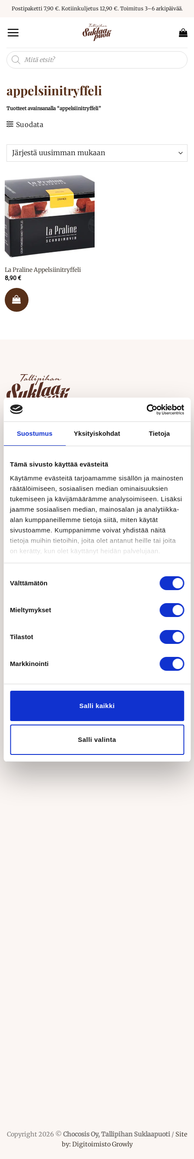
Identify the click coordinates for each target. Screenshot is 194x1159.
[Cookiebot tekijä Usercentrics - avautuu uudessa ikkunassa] (146, 409)
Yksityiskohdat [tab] (97, 433)
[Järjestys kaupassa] (97, 153)
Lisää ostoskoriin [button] (17, 300)
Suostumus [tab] (35, 433)
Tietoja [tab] (159, 433)
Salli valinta (97, 739)
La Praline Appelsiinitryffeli (43, 270)
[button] (12, 32)
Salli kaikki (96, 705)
